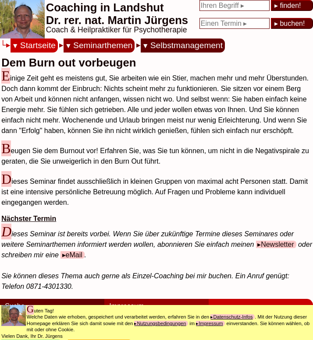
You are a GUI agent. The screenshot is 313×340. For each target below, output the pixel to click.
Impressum (211, 323)
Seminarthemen (102, 45)
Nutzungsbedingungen (161, 323)
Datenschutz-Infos (233, 316)
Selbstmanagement (186, 45)
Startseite (38, 45)
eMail (74, 255)
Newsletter (277, 244)
